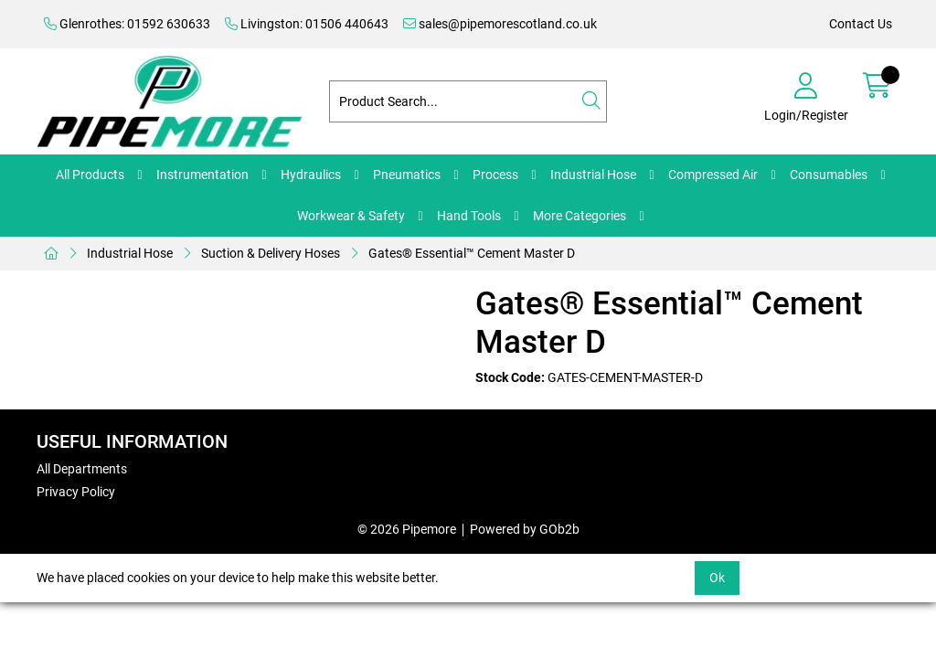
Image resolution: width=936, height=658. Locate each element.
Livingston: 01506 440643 (306, 23)
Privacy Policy (76, 491)
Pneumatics (407, 174)
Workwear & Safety (351, 215)
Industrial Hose (593, 174)
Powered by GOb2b (525, 529)
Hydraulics (311, 174)
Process (495, 174)
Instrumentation (202, 174)
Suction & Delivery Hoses (270, 253)
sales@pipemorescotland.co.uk (500, 23)
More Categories (579, 215)
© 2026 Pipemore (406, 529)
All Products (90, 174)
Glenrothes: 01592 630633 (127, 23)
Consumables (828, 174)
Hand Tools (469, 215)
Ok (717, 577)
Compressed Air (713, 174)
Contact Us (860, 23)
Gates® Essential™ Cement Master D (471, 253)
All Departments (82, 469)
